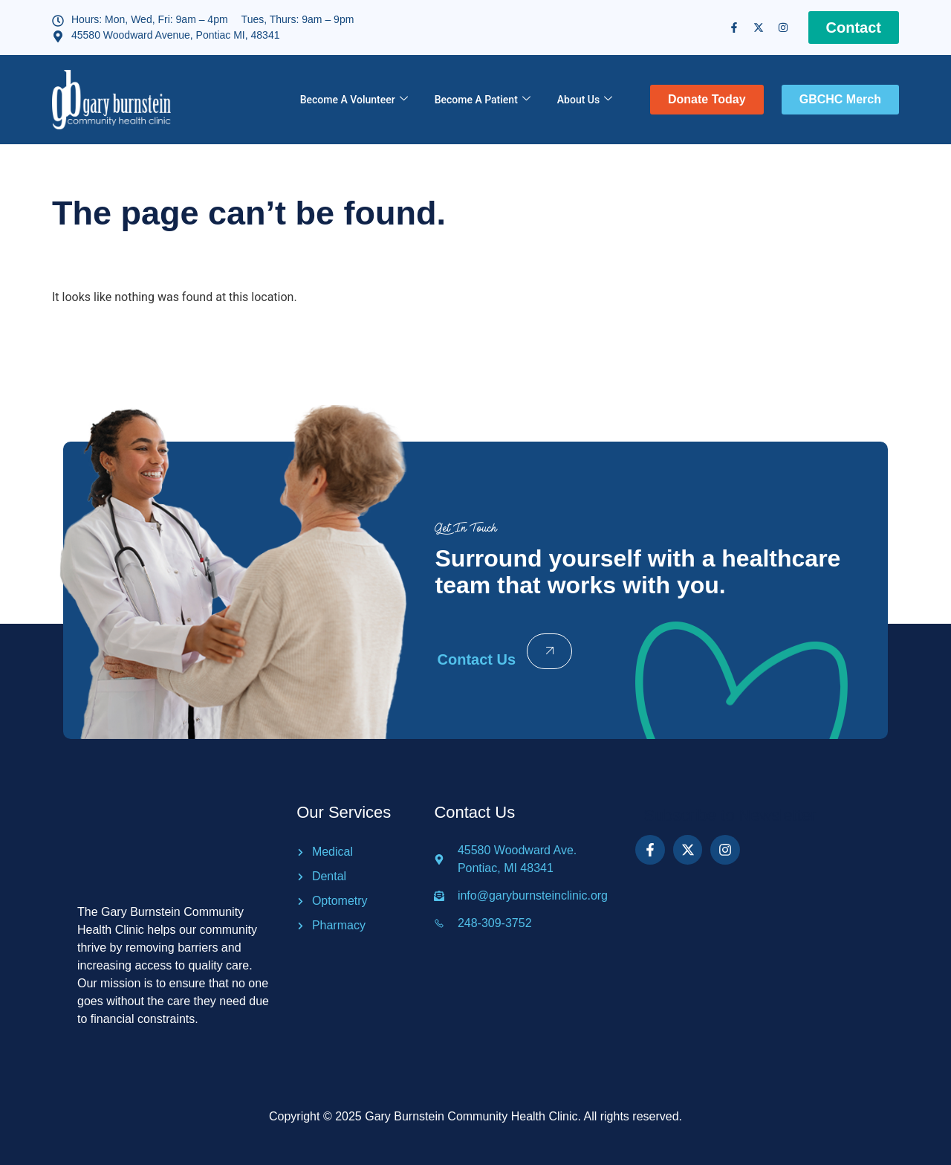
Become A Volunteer (354, 100)
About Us (584, 100)
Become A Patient (482, 100)
